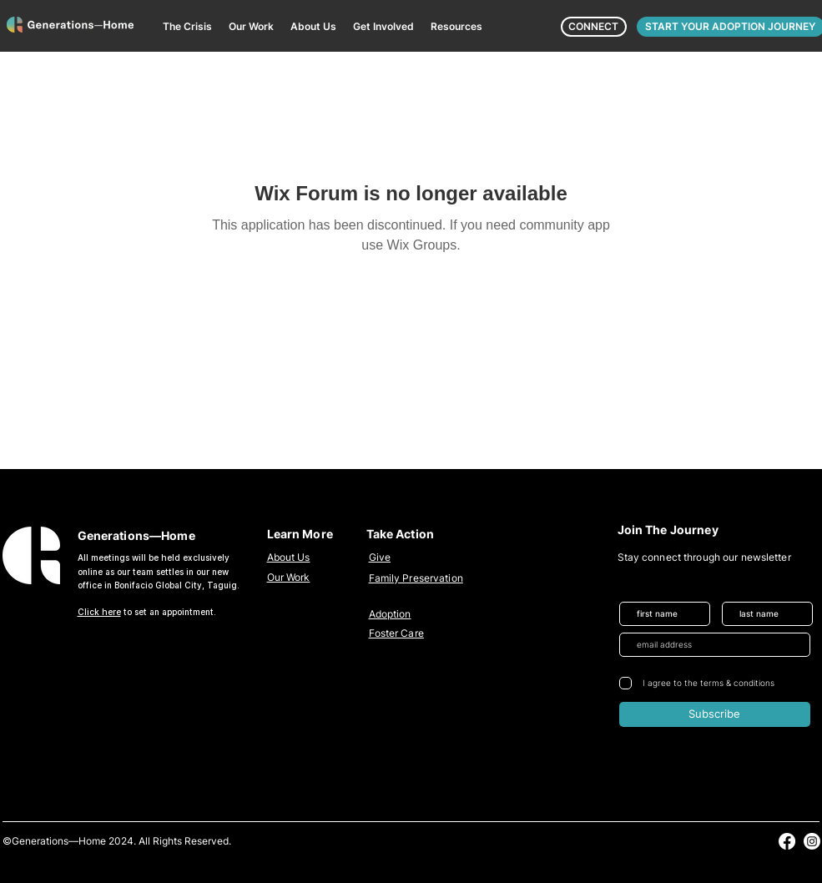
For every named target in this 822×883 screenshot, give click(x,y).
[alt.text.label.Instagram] (812, 841)
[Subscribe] (714, 714)
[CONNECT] (594, 27)
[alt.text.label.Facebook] (787, 841)
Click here (99, 612)
